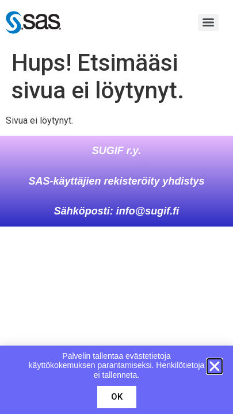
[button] (214, 366)
